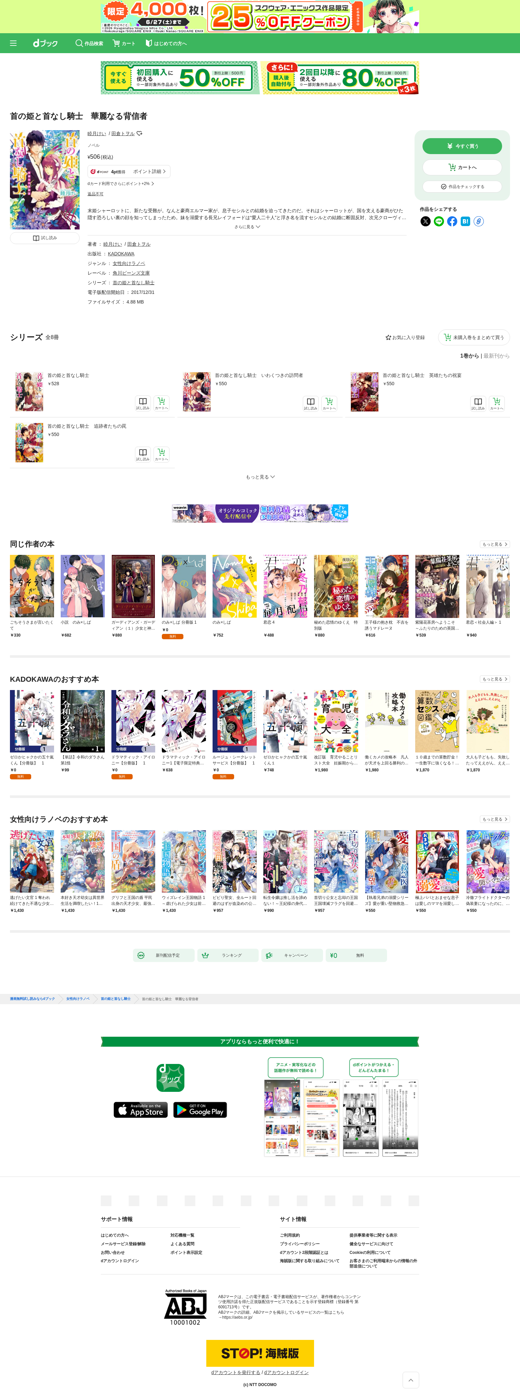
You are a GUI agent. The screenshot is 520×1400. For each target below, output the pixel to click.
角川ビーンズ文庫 (131, 273)
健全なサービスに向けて (371, 1244)
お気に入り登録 (408, 337)
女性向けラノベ (129, 263)
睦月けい (97, 133)
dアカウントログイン (120, 1261)
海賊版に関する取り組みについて (310, 1261)
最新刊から (497, 356)
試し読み (49, 237)
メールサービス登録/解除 (123, 1244)
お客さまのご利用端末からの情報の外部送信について (383, 1264)
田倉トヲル (123, 133)
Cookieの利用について (370, 1252)
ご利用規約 (290, 1235)
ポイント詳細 (147, 171)
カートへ (467, 167)
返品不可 (95, 194)
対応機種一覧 (182, 1235)
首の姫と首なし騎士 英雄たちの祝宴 (422, 375)
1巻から (469, 356)
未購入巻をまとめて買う (478, 337)
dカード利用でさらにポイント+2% (119, 183)
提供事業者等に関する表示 (373, 1235)
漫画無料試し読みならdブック (32, 999)
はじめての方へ (115, 1235)
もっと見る (492, 544)
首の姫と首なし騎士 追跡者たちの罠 (86, 426)
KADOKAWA (121, 253)
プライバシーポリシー (300, 1244)
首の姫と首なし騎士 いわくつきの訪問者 (259, 375)
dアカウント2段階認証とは (304, 1252)
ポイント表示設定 (186, 1252)
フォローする (139, 133)
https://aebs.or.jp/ (237, 1317)
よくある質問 (182, 1244)
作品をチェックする (467, 186)
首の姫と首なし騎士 (68, 375)
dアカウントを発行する (235, 1372)
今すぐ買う (467, 146)
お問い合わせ (113, 1252)
